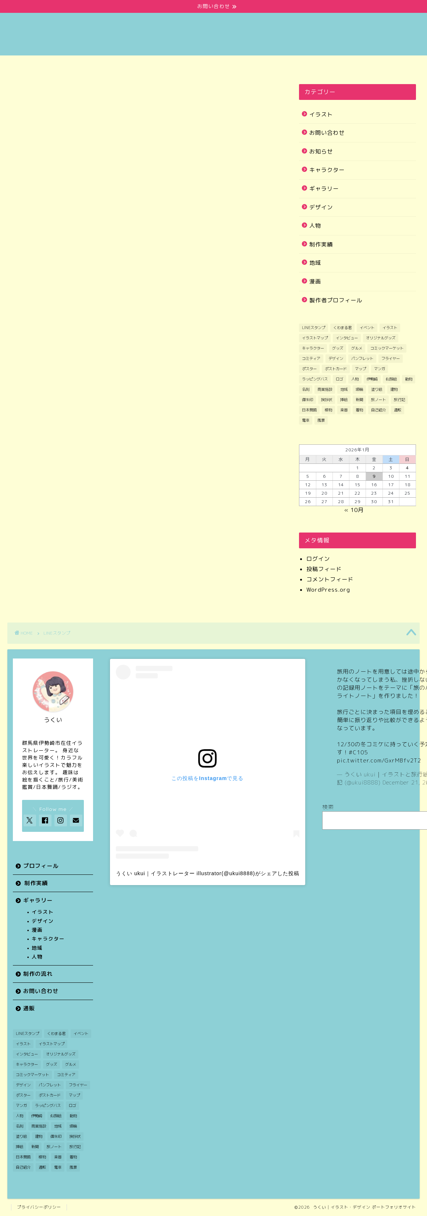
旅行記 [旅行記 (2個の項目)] (399, 399)
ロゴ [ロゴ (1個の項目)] (339, 379)
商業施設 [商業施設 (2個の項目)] (324, 389)
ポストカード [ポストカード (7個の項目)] (336, 368)
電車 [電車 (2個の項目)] (305, 420)
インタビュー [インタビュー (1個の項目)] (347, 337)
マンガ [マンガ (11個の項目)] (379, 368)
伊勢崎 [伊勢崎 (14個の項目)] (372, 379)
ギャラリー (179, 65)
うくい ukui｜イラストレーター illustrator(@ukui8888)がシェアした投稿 (207, 873)
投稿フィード (324, 569)
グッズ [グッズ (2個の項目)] (337, 348)
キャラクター (327, 170)
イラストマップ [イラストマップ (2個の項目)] (315, 337)
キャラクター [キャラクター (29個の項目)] (313, 348)
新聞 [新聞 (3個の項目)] (359, 399)
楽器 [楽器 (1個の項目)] (344, 409)
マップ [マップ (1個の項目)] (360, 368)
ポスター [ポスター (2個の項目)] (309, 368)
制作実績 (111, 65)
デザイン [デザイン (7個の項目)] (335, 358)
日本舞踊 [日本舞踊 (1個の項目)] (309, 409)
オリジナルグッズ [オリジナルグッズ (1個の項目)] (380, 337)
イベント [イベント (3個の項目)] (367, 327)
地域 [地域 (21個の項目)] (344, 389)
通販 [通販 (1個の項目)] (397, 409)
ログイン (318, 559)
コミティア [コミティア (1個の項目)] (311, 358)
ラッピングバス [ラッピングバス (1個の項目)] (315, 379)
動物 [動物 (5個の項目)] (408, 379)
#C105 (358, 752)
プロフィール (42, 65)
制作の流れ (247, 65)
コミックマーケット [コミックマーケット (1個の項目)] (386, 348)
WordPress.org (328, 589)
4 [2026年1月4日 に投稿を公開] (407, 468)
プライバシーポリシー (39, 1207)
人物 (315, 226)
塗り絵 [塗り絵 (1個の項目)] (376, 389)
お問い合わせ (316, 65)
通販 (385, 65)
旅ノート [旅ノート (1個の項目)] (378, 399)
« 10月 (354, 510)
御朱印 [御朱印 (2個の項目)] (307, 399)
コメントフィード (329, 579)
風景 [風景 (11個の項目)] (321, 420)
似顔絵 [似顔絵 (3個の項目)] (391, 379)
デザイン (321, 207)
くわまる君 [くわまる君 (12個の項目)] (342, 327)
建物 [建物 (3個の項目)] (394, 389)
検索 (328, 807)
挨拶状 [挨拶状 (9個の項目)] (326, 399)
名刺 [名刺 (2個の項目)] (305, 389)
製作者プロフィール (335, 300)
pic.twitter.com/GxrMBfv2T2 (379, 760)
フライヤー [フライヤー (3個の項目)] (390, 358)
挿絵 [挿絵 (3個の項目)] (344, 399)
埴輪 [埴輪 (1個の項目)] (359, 389)
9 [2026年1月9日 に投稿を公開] (374, 476)
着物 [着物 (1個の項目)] (359, 409)
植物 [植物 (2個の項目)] (328, 409)
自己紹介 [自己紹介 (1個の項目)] (378, 409)
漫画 (315, 281)
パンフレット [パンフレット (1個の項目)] (362, 358)
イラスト (321, 114)
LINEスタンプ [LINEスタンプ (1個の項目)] (313, 327)
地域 (315, 263)
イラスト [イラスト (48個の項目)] (389, 327)
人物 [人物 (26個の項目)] (355, 379)
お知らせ (321, 151)
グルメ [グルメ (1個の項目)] (356, 348)
